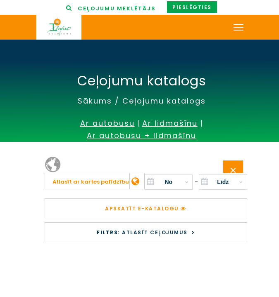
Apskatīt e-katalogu (145, 208)
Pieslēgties (192, 7)
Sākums (95, 101)
